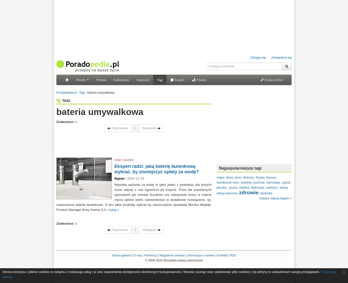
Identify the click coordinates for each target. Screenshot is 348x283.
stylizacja (257, 187)
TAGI (63, 101)
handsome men (228, 182)
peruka (222, 187)
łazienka (266, 193)
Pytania (101, 80)
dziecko (248, 177)
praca (233, 187)
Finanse (199, 80)
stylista (244, 187)
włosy (284, 187)
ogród (286, 182)
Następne (151, 128)
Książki (177, 80)
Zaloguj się (258, 57)
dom (238, 177)
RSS (233, 255)
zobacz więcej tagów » (275, 198)
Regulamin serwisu (172, 255)
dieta (229, 177)
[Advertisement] (134, 146)
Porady (82, 80)
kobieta (246, 182)
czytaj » (113, 210)
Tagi (160, 80)
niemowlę (273, 182)
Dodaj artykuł (271, 80)
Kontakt (222, 255)
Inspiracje (143, 80)
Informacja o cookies (201, 255)
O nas (138, 255)
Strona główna (121, 255)
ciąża (220, 177)
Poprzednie (117, 128)
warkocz (272, 187)
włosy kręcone (227, 193)
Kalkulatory (121, 80)
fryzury (271, 177)
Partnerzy (150, 255)
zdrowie (249, 192)
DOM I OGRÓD (123, 160)
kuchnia (258, 182)
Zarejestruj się (281, 57)
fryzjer (260, 177)
